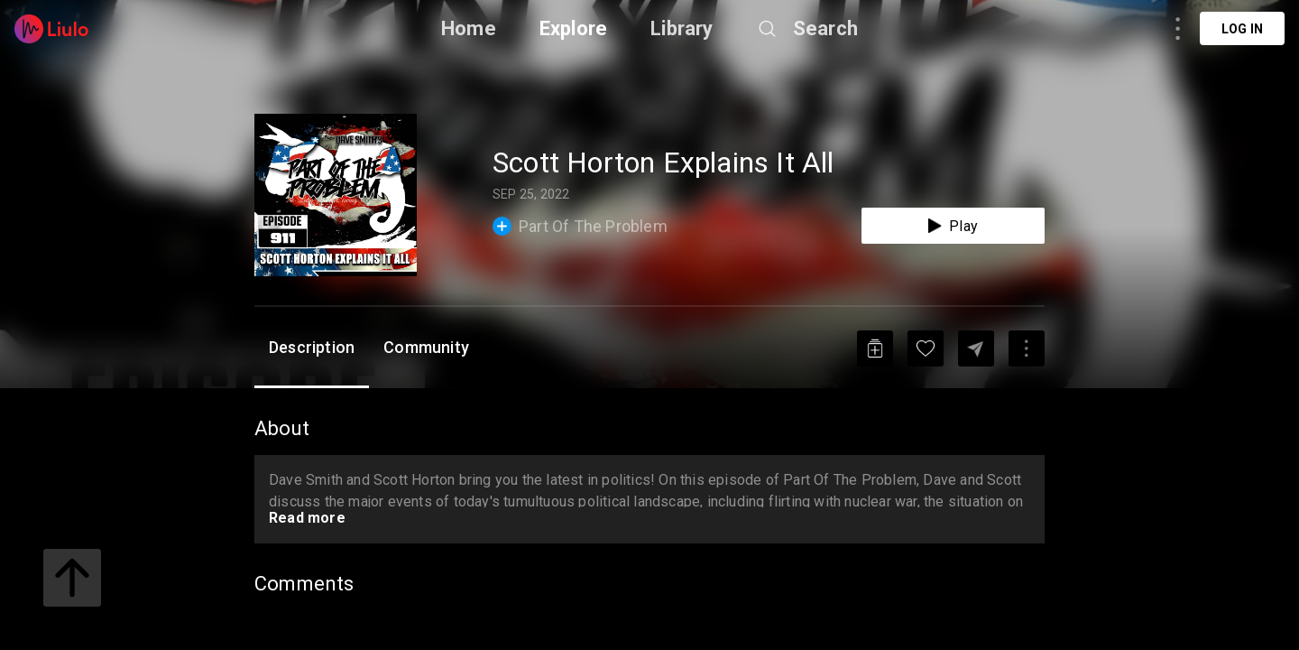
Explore (573, 28)
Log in (1242, 29)
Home (468, 28)
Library (681, 28)
